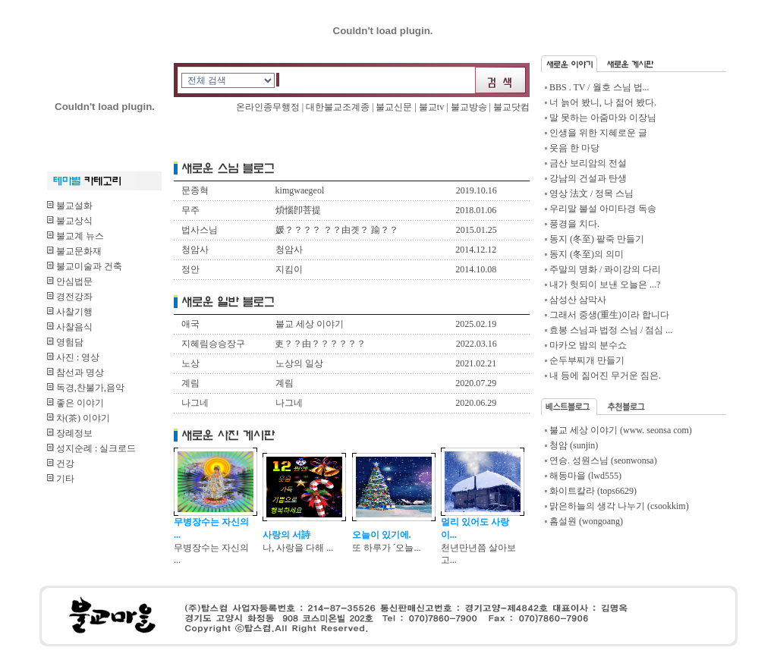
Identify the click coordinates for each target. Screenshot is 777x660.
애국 (190, 324)
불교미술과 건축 (84, 266)
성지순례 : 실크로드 (91, 448)
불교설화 (70, 205)
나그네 (195, 403)
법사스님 (199, 230)
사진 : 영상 (73, 357)
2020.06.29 (475, 403)
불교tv (431, 107)
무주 (190, 210)
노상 (190, 363)
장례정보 (70, 433)
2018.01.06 (475, 210)
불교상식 (70, 220)
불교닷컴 (511, 107)
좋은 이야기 (75, 403)
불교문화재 (74, 251)
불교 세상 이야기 (309, 324)
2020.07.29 (475, 383)
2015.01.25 (476, 230)
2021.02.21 (475, 363)
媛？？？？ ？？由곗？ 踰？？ (336, 230)
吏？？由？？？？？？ (320, 343)
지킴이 (289, 269)
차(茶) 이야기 (78, 418)
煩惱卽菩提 (298, 210)
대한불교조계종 (338, 107)
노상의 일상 (299, 363)
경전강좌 (70, 296)
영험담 (65, 342)
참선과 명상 (75, 372)
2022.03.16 (476, 343)
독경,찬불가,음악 (85, 387)
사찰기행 (70, 311)
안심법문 (70, 281)
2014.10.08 (475, 269)
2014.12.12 (475, 249)
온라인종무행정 (269, 107)
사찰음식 (70, 327)
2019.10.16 (476, 190)
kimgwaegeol (300, 190)
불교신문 (395, 107)
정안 (190, 269)
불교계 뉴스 (75, 236)
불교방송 (469, 107)
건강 (60, 463)
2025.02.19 (475, 324)
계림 (190, 383)
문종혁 (195, 190)
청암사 (195, 249)
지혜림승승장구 (213, 343)
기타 (60, 478)
